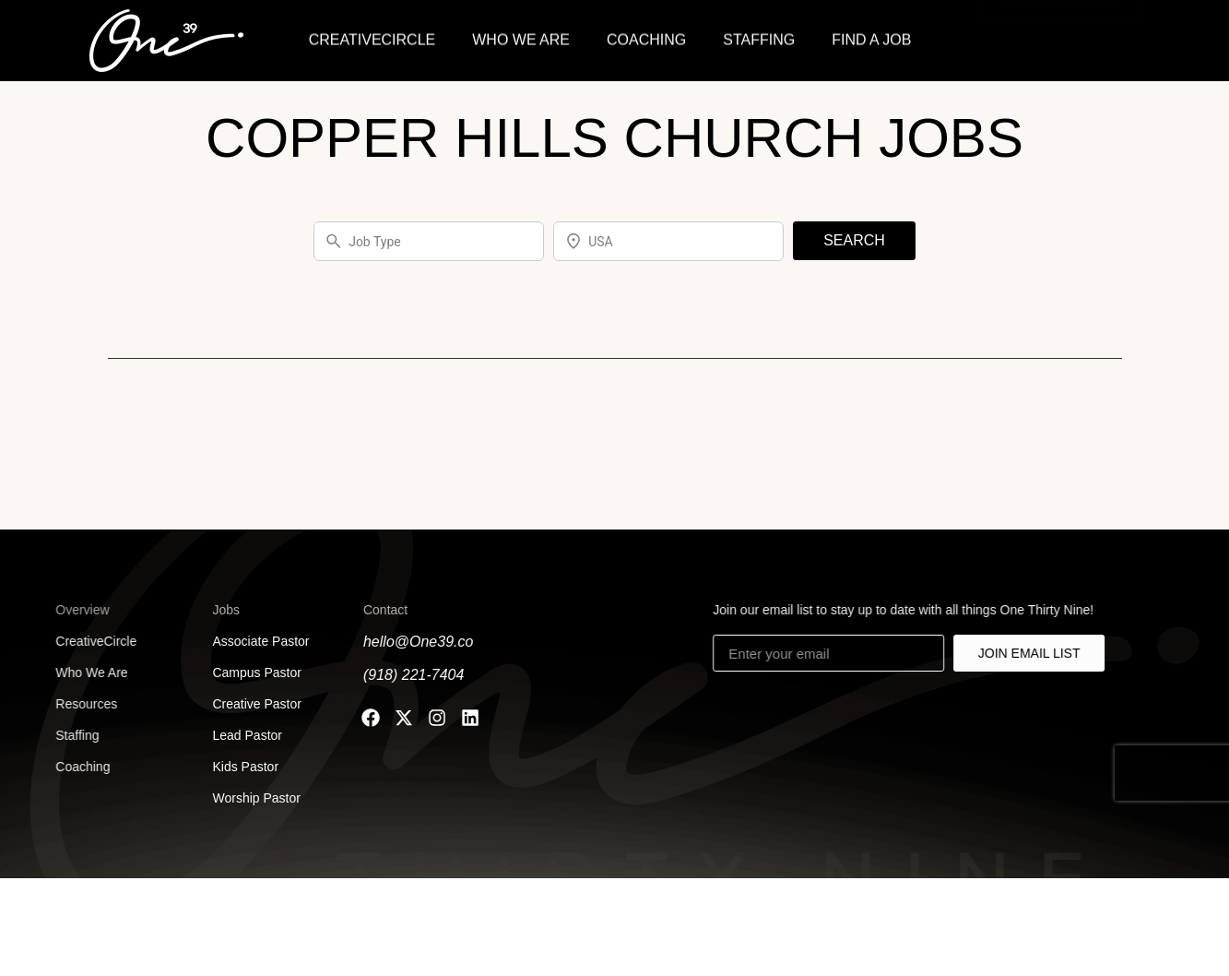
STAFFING (759, 37)
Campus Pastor (251, 672)
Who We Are (77, 672)
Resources (72, 703)
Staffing (63, 735)
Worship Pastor (250, 798)
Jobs (220, 609)
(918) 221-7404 (410, 675)
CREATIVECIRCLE (372, 37)
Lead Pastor (241, 735)
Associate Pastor (255, 641)
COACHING (646, 37)
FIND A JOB (871, 37)
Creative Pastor (251, 703)
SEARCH (854, 240)
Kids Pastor (240, 766)
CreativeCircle (82, 641)
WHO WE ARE (521, 37)
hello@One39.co (414, 641)
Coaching (68, 766)
